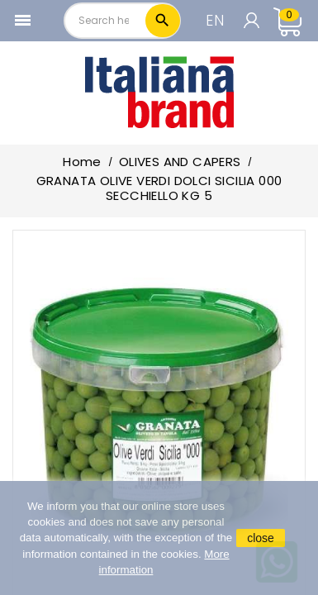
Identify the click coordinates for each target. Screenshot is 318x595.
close (260, 538)
